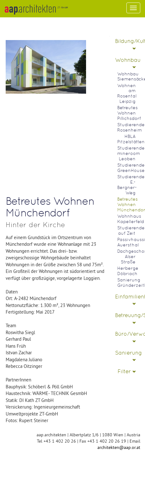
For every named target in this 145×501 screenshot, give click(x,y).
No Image (46, 112)
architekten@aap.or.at (118, 447)
